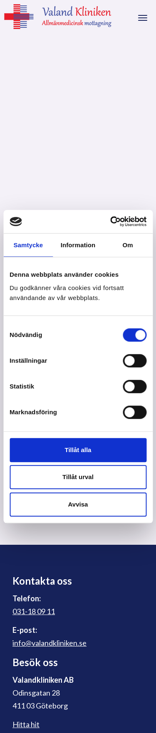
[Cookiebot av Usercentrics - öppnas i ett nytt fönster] (111, 221)
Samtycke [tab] (28, 244)
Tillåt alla (78, 449)
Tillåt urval (78, 476)
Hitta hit (26, 724)
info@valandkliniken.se (49, 642)
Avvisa (78, 504)
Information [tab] (78, 244)
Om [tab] (128, 244)
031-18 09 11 (33, 611)
